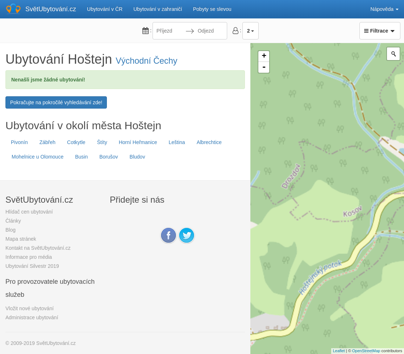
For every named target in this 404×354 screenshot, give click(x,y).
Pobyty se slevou (212, 9)
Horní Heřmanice (138, 142)
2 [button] (250, 31)
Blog (10, 230)
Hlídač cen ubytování (29, 212)
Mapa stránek (20, 239)
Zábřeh (47, 142)
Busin (81, 157)
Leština (176, 142)
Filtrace (380, 31)
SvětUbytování (50, 9)
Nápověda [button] (384, 9)
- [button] (264, 67)
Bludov (137, 157)
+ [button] (264, 56)
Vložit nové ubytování (29, 308)
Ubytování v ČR (104, 9)
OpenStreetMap (366, 351)
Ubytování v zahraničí (157, 9)
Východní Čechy (146, 61)
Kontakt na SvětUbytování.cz (38, 248)
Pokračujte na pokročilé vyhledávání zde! (56, 102)
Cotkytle (76, 142)
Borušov (108, 157)
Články (13, 221)
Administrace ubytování (31, 317)
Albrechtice (209, 142)
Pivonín (19, 142)
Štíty (102, 142)
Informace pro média (28, 257)
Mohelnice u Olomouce (37, 157)
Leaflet (339, 351)
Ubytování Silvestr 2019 (32, 266)
